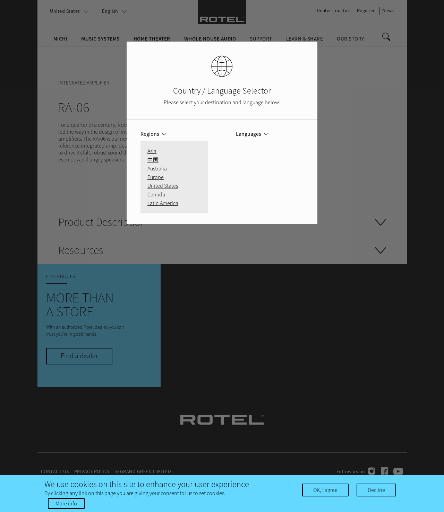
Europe (155, 177)
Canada (156, 194)
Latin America (162, 203)
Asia (151, 151)
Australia (157, 168)
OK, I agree (325, 490)
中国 (153, 159)
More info (66, 503)
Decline (376, 490)
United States (162, 185)
